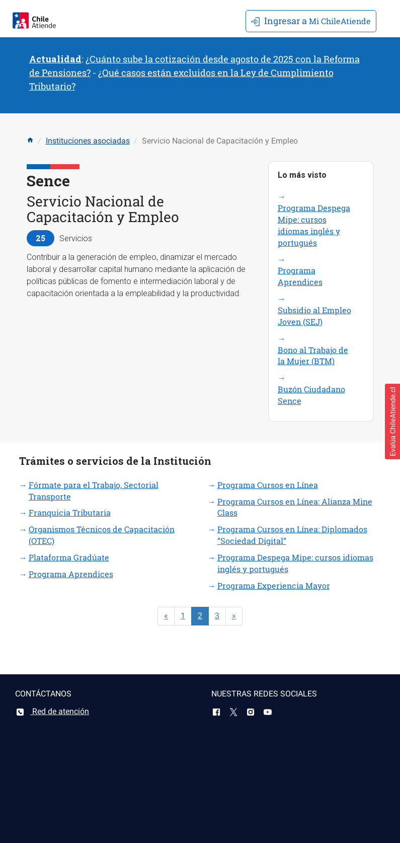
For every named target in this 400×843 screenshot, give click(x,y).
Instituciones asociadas (88, 141)
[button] (392, 421)
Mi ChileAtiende (311, 21)
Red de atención (52, 711)
